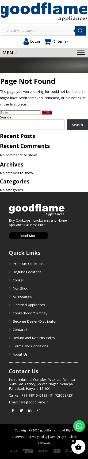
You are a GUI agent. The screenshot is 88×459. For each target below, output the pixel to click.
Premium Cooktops (28, 263)
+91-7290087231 (61, 395)
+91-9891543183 (34, 395)
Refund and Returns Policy (34, 337)
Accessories (22, 296)
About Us (20, 354)
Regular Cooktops (27, 271)
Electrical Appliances (29, 304)
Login (35, 41)
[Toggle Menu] (81, 52)
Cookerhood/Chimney (30, 313)
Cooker (18, 280)
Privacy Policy (38, 437)
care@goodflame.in (33, 402)
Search (5, 117)
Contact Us (22, 329)
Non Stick (20, 288)
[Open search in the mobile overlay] (44, 31)
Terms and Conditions (30, 346)
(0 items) (60, 41)
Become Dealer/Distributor (35, 321)
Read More (28, 235)
